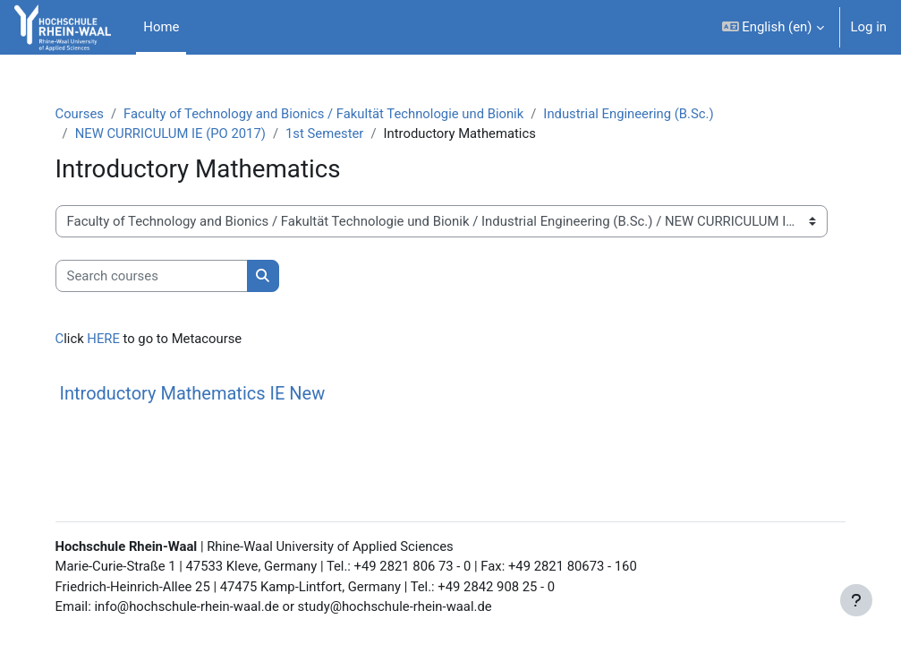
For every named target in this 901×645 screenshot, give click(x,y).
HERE (110, 339)
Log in (869, 27)
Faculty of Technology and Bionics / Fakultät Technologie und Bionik (333, 114)
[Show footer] (856, 600)
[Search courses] (160, 276)
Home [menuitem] (161, 27)
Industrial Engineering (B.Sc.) (640, 114)
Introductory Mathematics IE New (201, 393)
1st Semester (334, 133)
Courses (88, 114)
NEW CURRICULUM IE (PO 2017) (179, 133)
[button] (773, 27)
